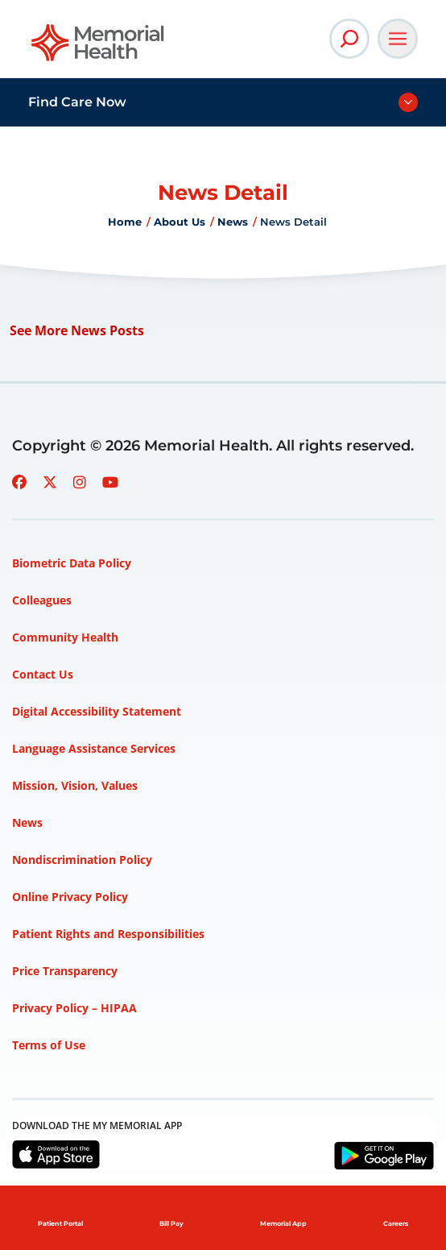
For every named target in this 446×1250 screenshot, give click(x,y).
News (232, 221)
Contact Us (42, 674)
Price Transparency (65, 970)
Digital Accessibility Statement (96, 711)
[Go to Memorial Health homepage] (98, 48)
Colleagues (42, 600)
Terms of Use (48, 1045)
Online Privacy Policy (70, 896)
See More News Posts (77, 330)
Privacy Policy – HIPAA (74, 1007)
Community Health (65, 637)
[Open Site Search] (349, 39)
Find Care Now (77, 102)
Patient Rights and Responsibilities (108, 933)
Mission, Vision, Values (75, 785)
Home (125, 221)
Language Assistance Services (94, 748)
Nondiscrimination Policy (82, 859)
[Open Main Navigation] (398, 39)
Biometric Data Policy (71, 563)
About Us (179, 221)
